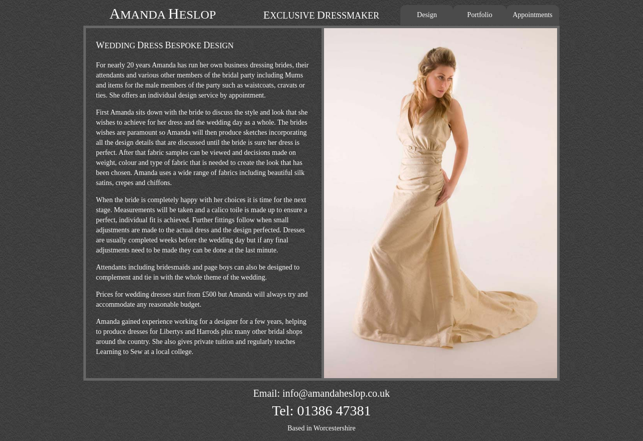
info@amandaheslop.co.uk (336, 393)
